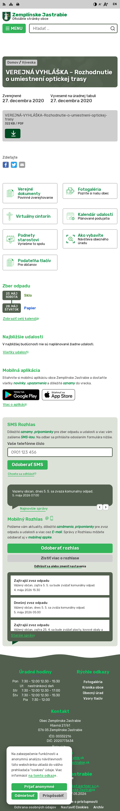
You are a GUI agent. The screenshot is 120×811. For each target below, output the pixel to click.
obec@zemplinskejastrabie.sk (60, 738)
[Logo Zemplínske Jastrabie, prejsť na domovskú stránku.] (60, 16)
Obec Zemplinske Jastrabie (73, 770)
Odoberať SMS (27, 445)
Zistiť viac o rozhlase (60, 538)
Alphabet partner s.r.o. (81, 766)
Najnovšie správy (34, 489)
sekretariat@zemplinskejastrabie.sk (60, 742)
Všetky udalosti (15, 332)
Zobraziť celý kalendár (21, 299)
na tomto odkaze (37, 775)
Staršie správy (23, 615)
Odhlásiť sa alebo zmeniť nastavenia (60, 546)
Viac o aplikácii (15, 385)
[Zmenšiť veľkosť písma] (100, 4)
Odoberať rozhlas (60, 528)
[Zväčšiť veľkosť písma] (105, 4)
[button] (100, 487)
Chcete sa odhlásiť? (22, 454)
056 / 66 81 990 (60, 733)
